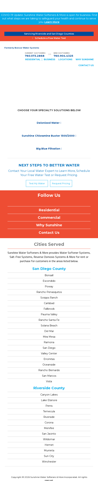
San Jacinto (49, 433)
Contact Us (49, 232)
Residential (49, 210)
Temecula (49, 411)
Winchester (49, 461)
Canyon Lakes (49, 394)
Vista (49, 381)
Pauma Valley (49, 314)
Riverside (49, 417)
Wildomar (49, 439)
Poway (49, 286)
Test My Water (37, 183)
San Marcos (49, 375)
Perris (49, 405)
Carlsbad (49, 303)
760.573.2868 (34, 55)
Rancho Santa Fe (48, 320)
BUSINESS (49, 59)
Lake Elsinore (49, 400)
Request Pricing (61, 183)
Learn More (51, 22)
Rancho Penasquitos (49, 292)
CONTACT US (86, 65)
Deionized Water (49, 122)
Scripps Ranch (49, 297)
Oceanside (49, 364)
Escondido (49, 280)
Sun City (49, 456)
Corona (49, 422)
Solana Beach (49, 325)
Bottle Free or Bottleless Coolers (49, 82)
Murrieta (49, 450)
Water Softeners (49, 87)
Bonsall (49, 275)
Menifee (49, 428)
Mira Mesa (49, 336)
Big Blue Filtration (49, 148)
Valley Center (49, 353)
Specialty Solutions (49, 98)
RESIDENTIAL (32, 59)
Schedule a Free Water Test (49, 38)
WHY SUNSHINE (85, 59)
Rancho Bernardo (49, 370)
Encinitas (49, 359)
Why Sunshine (49, 225)
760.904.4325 (63, 55)
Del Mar (49, 331)
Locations (65, 59)
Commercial (49, 217)
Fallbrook (49, 308)
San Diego (49, 347)
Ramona (49, 342)
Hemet (49, 444)
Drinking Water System (48, 93)
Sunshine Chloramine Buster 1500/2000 (49, 135)
